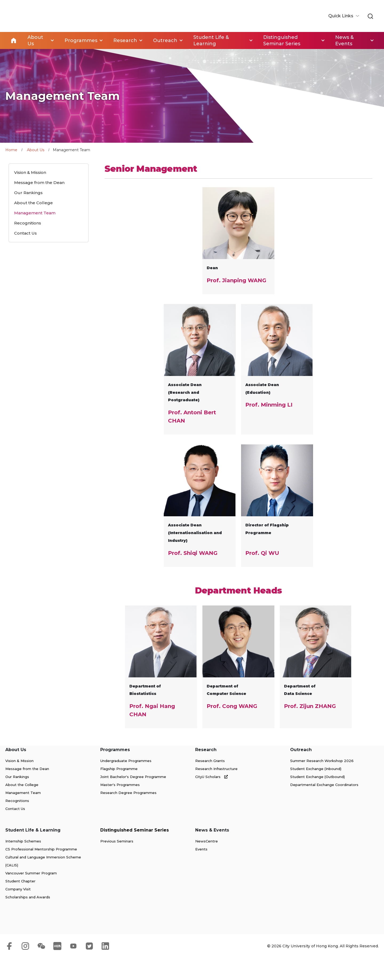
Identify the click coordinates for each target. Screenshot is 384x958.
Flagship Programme (119, 769)
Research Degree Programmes (128, 793)
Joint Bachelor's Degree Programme (133, 777)
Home (13, 40)
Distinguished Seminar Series (134, 830)
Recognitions (17, 801)
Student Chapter (20, 881)
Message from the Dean (27, 769)
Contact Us (15, 808)
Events (201, 849)
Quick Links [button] (341, 15)
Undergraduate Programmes (125, 761)
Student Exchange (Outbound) (317, 777)
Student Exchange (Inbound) (315, 769)
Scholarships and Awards (27, 897)
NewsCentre (206, 841)
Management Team (23, 793)
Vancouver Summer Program (31, 873)
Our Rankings (17, 777)
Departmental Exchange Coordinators (324, 785)
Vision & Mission (19, 761)
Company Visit (18, 889)
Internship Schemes (23, 841)
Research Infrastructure (216, 769)
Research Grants (210, 761)
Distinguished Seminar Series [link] (281, 40)
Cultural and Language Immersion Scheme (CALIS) (43, 861)
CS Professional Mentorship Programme (41, 849)
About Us (35, 150)
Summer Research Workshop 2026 (322, 761)
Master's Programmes (120, 785)
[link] (370, 16)
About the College (21, 785)
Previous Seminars (116, 841)
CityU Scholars (211, 777)
